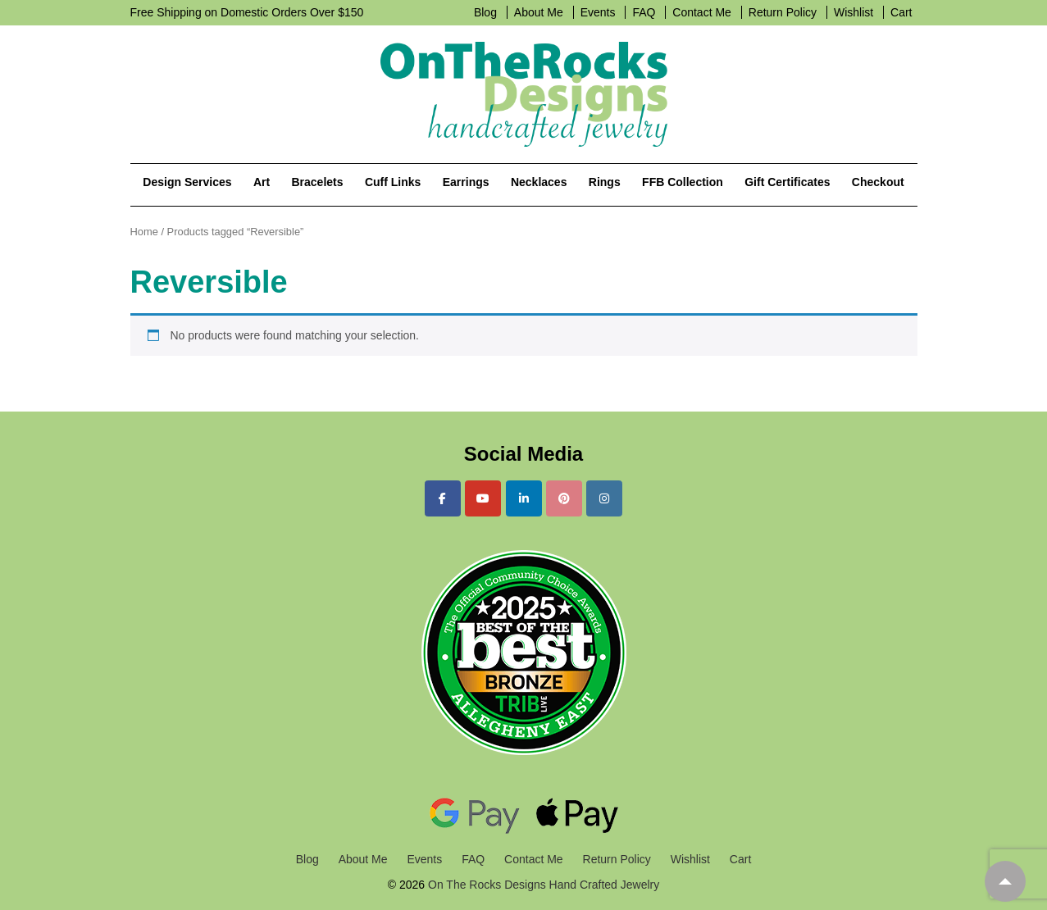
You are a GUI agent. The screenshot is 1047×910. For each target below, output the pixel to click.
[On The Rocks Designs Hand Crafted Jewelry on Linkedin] (524, 498)
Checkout (878, 182)
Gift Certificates (787, 182)
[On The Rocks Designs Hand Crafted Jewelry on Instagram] (604, 498)
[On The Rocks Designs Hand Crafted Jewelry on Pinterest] (564, 498)
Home (144, 231)
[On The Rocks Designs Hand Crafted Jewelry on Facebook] (443, 498)
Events (598, 12)
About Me (538, 12)
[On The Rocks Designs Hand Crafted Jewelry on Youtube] (483, 498)
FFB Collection (682, 182)
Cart (901, 12)
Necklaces (539, 182)
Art (261, 182)
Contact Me (701, 12)
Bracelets (317, 182)
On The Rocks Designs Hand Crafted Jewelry (542, 884)
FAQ (643, 12)
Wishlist (853, 12)
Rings (605, 182)
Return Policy (783, 12)
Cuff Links (393, 182)
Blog (485, 12)
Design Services (187, 182)
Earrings (466, 182)
